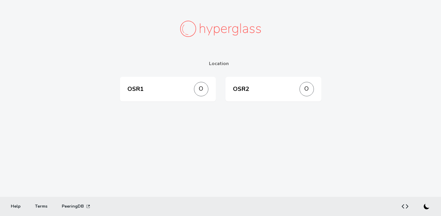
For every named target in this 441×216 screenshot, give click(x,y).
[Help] (15, 206)
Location (219, 63)
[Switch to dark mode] (426, 206)
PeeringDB (76, 206)
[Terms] (41, 206)
